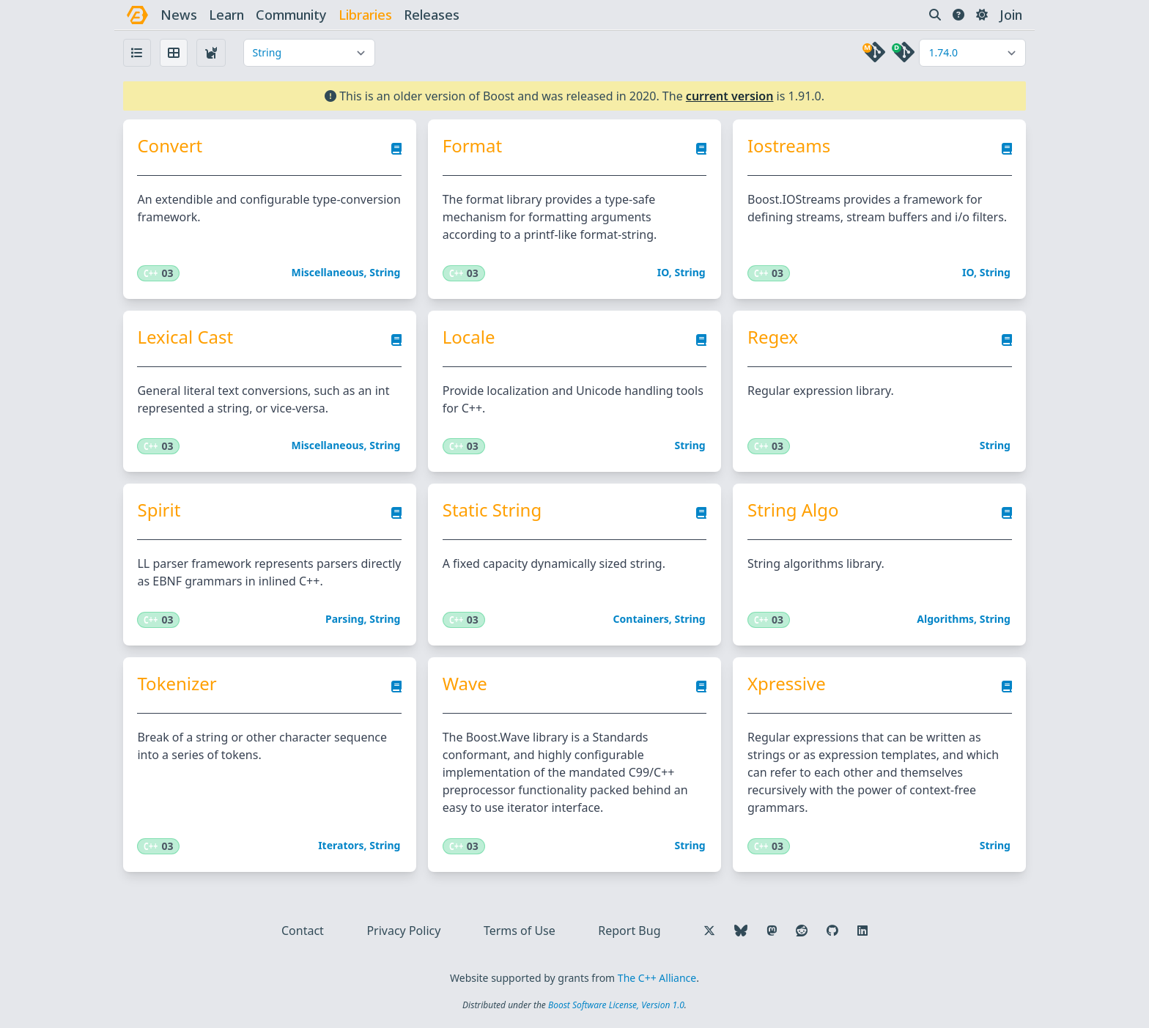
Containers (641, 619)
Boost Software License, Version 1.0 (616, 1005)
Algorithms (945, 619)
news (178, 14)
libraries (365, 14)
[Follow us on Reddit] (802, 931)
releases (431, 14)
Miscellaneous (328, 272)
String (384, 272)
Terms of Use (519, 931)
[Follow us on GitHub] (832, 931)
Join (1011, 14)
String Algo (793, 510)
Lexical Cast (186, 337)
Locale (469, 337)
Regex (772, 337)
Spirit (159, 510)
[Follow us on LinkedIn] (862, 931)
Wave (465, 684)
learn (226, 14)
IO (663, 272)
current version (730, 96)
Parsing (344, 619)
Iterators (340, 846)
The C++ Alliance (657, 979)
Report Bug (629, 931)
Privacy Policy (403, 931)
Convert (170, 146)
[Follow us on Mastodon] (771, 931)
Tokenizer (177, 684)
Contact (302, 931)
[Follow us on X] (709, 931)
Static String (492, 510)
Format (472, 146)
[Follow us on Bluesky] (740, 931)
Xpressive (786, 684)
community (291, 14)
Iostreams (788, 146)
